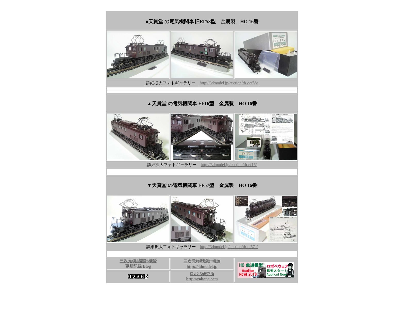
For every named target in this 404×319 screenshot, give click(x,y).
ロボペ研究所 (202, 274)
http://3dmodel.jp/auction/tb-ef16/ (229, 164)
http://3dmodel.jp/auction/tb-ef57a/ (229, 246)
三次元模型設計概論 (202, 261)
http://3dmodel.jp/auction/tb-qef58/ (229, 83)
